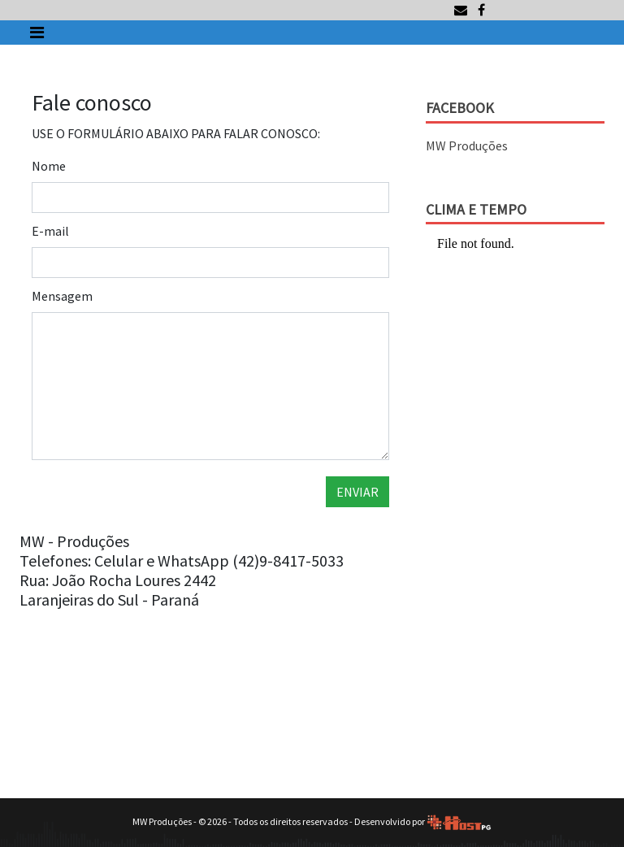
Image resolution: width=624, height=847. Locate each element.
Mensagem (62, 296)
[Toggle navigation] (37, 32)
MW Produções (467, 145)
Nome (49, 166)
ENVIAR (357, 492)
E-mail (50, 231)
